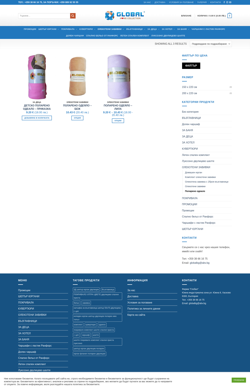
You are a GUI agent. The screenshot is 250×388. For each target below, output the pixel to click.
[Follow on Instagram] (227, 2)
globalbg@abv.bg (200, 262)
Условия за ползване (181, 2)
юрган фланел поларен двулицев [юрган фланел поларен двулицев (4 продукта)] (89, 353)
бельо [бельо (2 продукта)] (76, 303)
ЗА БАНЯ (183, 29)
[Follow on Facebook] (224, 2)
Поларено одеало (195, 191)
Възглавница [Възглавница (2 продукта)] (108, 289)
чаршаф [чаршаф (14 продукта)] (86, 335)
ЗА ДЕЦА (153, 29)
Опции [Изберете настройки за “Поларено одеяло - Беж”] (77, 118)
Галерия (202, 2)
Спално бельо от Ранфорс (102, 35)
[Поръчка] (211, 44)
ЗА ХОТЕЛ (168, 29)
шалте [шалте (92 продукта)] (96, 335)
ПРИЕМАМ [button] (239, 380)
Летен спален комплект (134, 35)
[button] (215, 15)
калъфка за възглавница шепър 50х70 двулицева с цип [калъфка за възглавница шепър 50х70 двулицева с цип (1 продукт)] (97, 309)
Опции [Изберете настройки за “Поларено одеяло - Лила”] (117, 121)
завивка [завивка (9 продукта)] (86, 303)
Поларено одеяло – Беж (77, 107)
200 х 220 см (189, 93)
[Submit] (73, 16)
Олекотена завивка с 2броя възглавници (206, 181)
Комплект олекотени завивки (200, 177)
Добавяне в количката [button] (36, 118)
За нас (147, 2)
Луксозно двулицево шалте (168, 35)
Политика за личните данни (143, 308)
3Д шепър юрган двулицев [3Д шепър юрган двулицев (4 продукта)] (86, 289)
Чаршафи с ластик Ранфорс (208, 29)
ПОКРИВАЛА (69, 29)
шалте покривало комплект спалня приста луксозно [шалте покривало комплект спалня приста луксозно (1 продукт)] (94, 341)
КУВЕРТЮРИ (87, 29)
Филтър (191, 65)
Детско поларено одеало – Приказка (37, 107)
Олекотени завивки (195, 186)
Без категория (190, 111)
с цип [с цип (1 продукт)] (76, 335)
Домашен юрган (193, 172)
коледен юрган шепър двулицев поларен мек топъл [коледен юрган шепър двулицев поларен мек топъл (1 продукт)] (95, 318)
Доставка (159, 2)
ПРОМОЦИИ (189, 204)
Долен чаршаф (75, 35)
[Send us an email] (230, 2)
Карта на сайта (136, 314)
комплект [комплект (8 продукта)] (78, 324)
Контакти (215, 2)
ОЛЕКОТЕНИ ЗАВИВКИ (111, 29)
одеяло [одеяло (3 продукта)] (102, 324)
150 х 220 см (189, 87)
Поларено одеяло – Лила (118, 107)
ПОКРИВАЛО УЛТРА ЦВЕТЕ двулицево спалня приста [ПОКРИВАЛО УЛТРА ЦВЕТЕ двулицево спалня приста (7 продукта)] (96, 296)
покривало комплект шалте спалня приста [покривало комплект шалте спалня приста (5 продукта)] (94, 330)
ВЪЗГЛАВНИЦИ (135, 29)
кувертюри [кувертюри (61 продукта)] (91, 324)
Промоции (30, 29)
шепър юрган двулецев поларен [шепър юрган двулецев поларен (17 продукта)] (89, 348)
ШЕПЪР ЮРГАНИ (48, 29)
